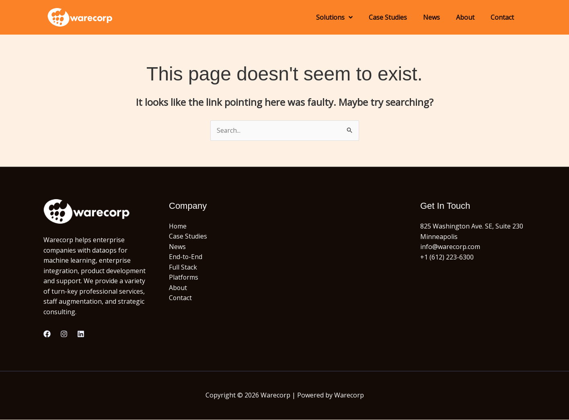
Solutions (334, 17)
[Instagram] (64, 334)
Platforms (184, 277)
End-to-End (186, 257)
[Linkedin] (80, 334)
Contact (502, 17)
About (465, 17)
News (431, 17)
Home (178, 226)
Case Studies (388, 17)
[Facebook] (47, 334)
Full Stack (183, 267)
